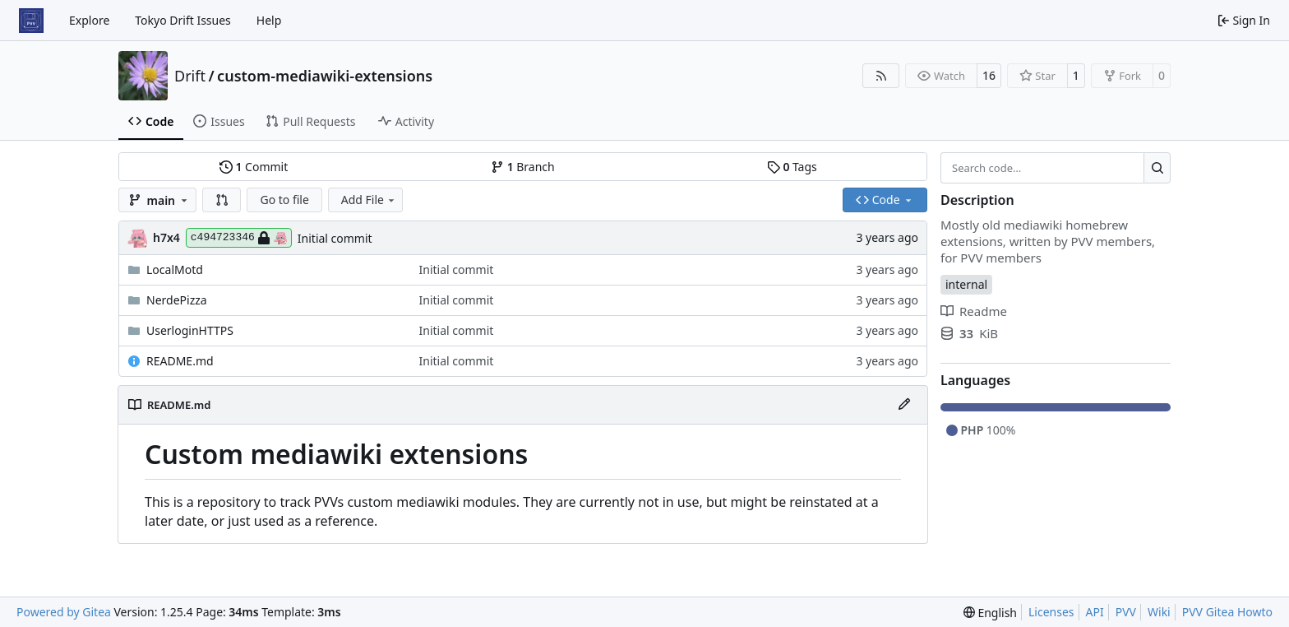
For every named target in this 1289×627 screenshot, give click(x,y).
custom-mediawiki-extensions (324, 75)
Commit (253, 166)
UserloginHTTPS (189, 330)
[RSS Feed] (881, 75)
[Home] (31, 20)
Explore (89, 20)
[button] (222, 200)
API (1095, 612)
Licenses (1051, 612)
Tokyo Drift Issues (183, 20)
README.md (180, 361)
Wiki (1159, 612)
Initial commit (335, 238)
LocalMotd (174, 269)
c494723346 (239, 238)
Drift (190, 75)
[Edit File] (904, 405)
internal (966, 284)
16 (989, 75)
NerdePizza (176, 300)
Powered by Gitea (63, 612)
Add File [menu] (369, 199)
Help (269, 20)
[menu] (990, 612)
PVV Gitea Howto (1227, 612)
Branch (523, 166)
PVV (1126, 612)
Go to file (284, 199)
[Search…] (1157, 167)
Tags (792, 166)
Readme (973, 311)
